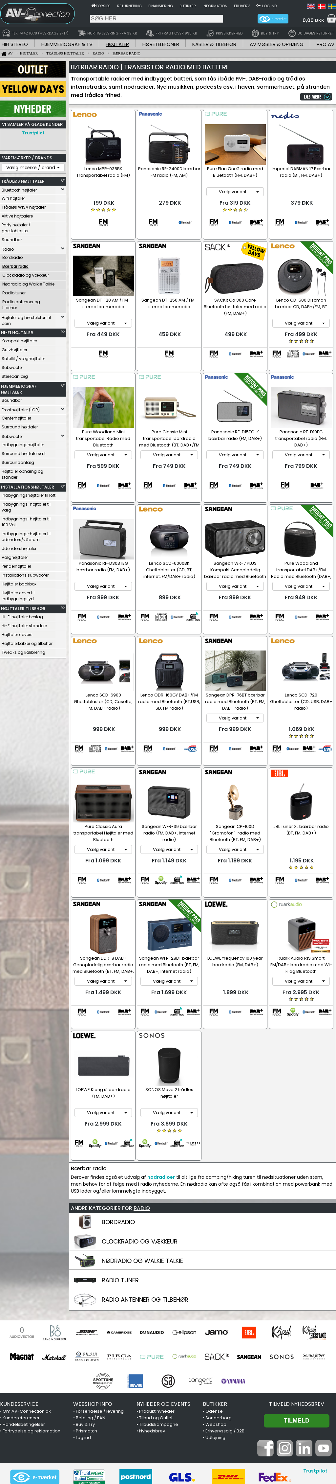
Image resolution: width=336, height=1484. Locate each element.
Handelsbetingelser (24, 1341)
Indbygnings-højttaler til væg (26, 507)
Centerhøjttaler (16, 418)
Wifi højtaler (13, 198)
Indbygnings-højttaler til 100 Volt (26, 522)
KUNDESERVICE (19, 1321)
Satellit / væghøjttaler (23, 358)
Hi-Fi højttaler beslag (22, 617)
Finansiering (160, 6)
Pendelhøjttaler (16, 566)
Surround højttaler (20, 427)
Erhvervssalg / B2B (224, 1348)
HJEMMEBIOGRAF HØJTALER (19, 389)
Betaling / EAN (90, 1335)
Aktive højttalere (17, 216)
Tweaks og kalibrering (23, 652)
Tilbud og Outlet (156, 1335)
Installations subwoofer (25, 575)
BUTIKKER (215, 1321)
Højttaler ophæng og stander (22, 474)
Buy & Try (85, 1341)
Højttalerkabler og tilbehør (27, 643)
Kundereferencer (21, 1335)
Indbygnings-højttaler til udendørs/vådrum (26, 536)
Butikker (187, 6)
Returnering (129, 6)
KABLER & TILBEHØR (214, 44)
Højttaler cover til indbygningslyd (18, 596)
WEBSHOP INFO (92, 1321)
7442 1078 (248, 1444)
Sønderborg (218, 1335)
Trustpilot (33, 133)
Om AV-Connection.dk (27, 1328)
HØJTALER (117, 44)
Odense (214, 1328)
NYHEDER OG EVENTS (163, 1321)
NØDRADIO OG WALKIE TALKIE (142, 1178)
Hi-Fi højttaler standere (24, 625)
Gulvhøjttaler (14, 350)
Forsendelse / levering (100, 1328)
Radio (8, 249)
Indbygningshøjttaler (23, 444)
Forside (103, 6)
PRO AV (325, 44)
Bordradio (12, 257)
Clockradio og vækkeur (25, 275)
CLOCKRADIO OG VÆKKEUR (140, 1158)
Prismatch (86, 1348)
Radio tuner (14, 293)
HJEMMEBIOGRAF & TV (67, 44)
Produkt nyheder (157, 1328)
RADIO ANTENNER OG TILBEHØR (145, 1217)
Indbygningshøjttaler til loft (28, 495)
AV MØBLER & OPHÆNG (277, 44)
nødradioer (161, 1094)
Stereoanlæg (15, 376)
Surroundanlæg (18, 462)
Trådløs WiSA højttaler (24, 207)
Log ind (269, 6)
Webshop (215, 1341)
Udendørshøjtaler (19, 548)
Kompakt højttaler (19, 341)
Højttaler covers (17, 634)
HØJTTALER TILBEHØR (23, 608)
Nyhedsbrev (152, 1348)
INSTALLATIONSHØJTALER (27, 487)
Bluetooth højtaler (19, 190)
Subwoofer (12, 367)
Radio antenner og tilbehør (21, 304)
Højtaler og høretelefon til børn (26, 320)
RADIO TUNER (120, 1197)
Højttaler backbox (19, 584)
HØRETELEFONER (160, 44)
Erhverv (242, 6)
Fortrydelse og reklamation (31, 1348)
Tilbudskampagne (158, 1341)
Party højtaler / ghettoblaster (16, 228)
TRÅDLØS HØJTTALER (23, 181)
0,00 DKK (313, 20)
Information (214, 6)
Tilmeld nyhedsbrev (296, 1321)
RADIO (142, 1125)
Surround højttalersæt (24, 453)
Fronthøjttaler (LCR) (21, 410)
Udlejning (215, 1355)
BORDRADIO (118, 1139)
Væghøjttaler (15, 557)
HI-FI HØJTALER (17, 332)
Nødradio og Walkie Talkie (28, 284)
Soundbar (12, 239)
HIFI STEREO (15, 44)
